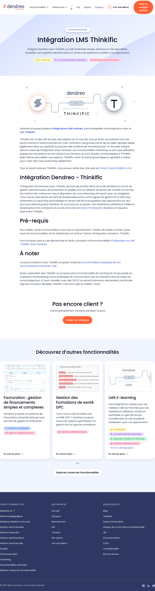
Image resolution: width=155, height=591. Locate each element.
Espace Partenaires (113, 521)
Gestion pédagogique (11, 516)
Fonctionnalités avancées (13, 564)
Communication (8, 554)
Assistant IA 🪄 (7, 510)
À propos (56, 516)
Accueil (55, 510)
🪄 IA (72, 7)
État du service (111, 554)
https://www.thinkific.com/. (116, 168)
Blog (105, 510)
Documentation (111, 537)
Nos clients (57, 537)
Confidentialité (111, 548)
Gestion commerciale (11, 543)
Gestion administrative (12, 537)
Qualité (4, 548)
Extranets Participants (89, 208)
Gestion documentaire (12, 527)
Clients (87, 7)
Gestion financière (9, 532)
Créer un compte (77, 320)
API (104, 532)
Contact (99, 7)
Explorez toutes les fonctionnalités (77, 472)
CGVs (106, 543)
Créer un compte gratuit (143, 7)
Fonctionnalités (77, 29)
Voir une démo (121, 7)
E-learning (5, 559)
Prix (78, 7)
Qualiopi (107, 516)
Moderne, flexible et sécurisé (15, 521)
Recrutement (59, 521)
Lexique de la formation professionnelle (123, 527)
